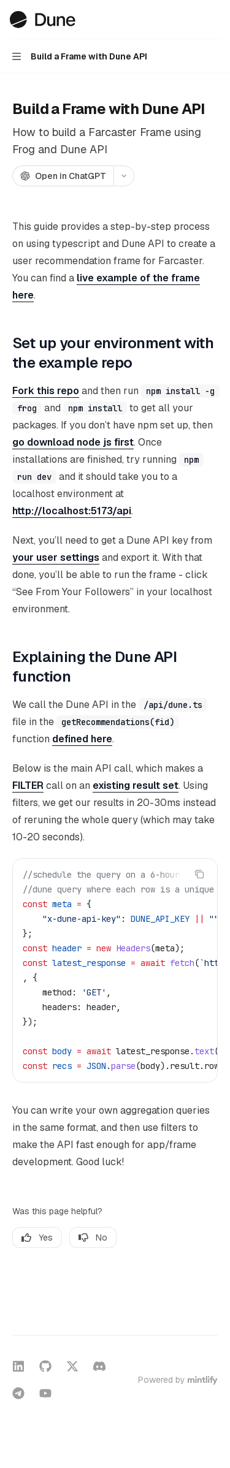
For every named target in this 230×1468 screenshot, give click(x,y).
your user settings (55, 557)
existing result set (135, 785)
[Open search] (191, 19)
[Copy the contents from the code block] (199, 874)
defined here (82, 738)
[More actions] (214, 19)
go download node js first (73, 442)
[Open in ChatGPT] (62, 175)
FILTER (28, 785)
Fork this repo (45, 390)
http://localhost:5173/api (71, 510)
